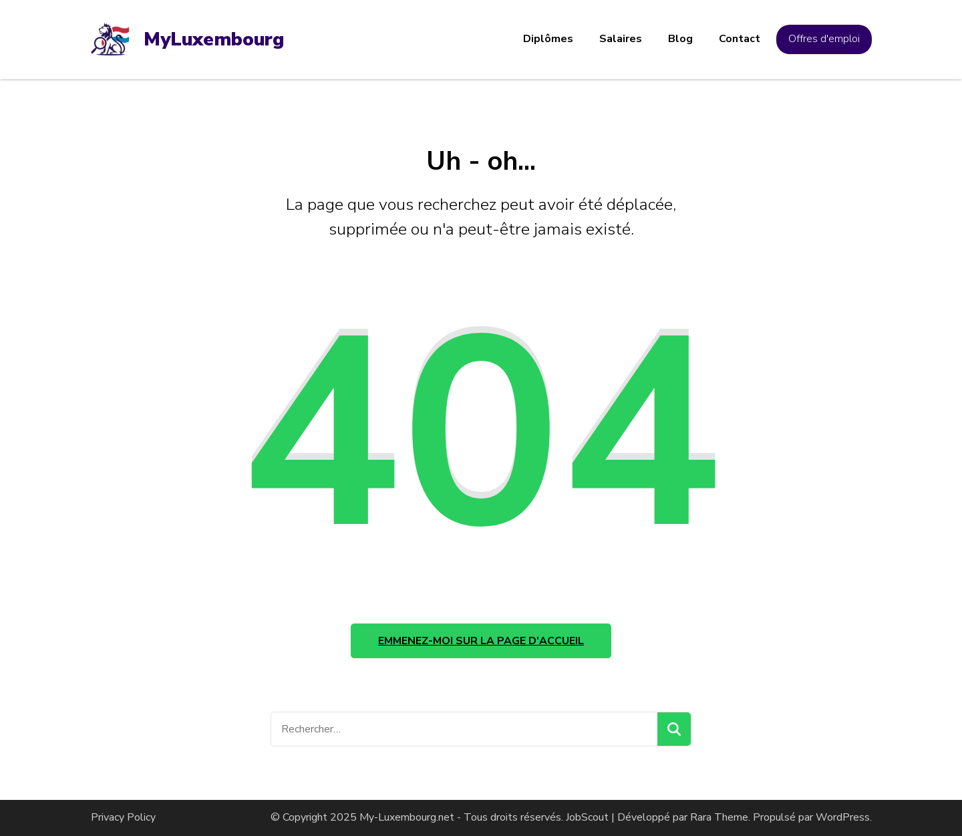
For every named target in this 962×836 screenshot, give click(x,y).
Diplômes (548, 38)
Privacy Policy (123, 817)
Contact (739, 38)
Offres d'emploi (824, 38)
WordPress (843, 817)
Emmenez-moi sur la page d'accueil (481, 641)
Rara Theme (719, 817)
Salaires (620, 38)
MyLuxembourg (214, 39)
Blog (680, 38)
